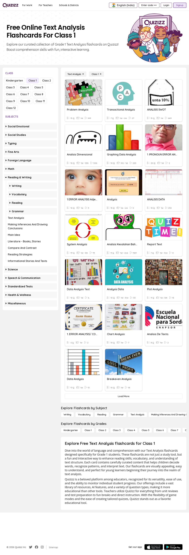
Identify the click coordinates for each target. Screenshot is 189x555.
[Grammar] (118, 414)
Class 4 (24, 87)
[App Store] (153, 547)
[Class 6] (159, 430)
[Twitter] (30, 547)
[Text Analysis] (75, 74)
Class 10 (25, 101)
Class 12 (11, 108)
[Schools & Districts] (68, 5)
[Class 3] (116, 430)
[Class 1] (96, 74)
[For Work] (27, 5)
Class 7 (24, 94)
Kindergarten (14, 80)
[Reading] (102, 414)
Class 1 (32, 80)
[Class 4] (131, 430)
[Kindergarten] (71, 430)
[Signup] (179, 5)
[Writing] (67, 414)
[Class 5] (145, 430)
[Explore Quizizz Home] (10, 5)
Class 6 (10, 94)
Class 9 (10, 101)
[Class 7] (174, 430)
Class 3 (10, 87)
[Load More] (123, 396)
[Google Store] (173, 547)
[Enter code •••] (149, 5)
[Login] (166, 5)
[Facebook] (36, 547)
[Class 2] (102, 430)
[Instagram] (42, 547)
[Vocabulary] (84, 414)
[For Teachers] (45, 5)
